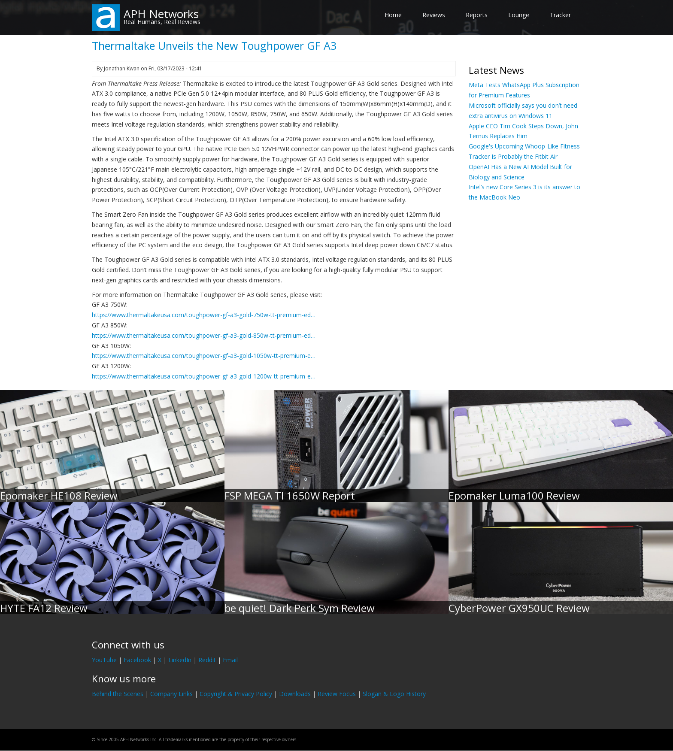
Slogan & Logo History (394, 694)
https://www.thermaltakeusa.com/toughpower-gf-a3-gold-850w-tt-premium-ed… (203, 335)
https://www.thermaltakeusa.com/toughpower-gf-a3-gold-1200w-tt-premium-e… (203, 376)
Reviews (433, 15)
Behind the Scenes (117, 694)
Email (230, 660)
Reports (477, 15)
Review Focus (337, 694)
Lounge (518, 15)
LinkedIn (179, 660)
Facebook (137, 660)
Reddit (207, 660)
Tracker (560, 15)
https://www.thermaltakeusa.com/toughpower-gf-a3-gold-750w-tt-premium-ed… (203, 315)
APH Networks (161, 13)
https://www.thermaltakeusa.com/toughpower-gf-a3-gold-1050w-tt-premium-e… (203, 355)
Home (393, 15)
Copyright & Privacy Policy (236, 694)
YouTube (104, 660)
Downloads (295, 694)
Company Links (171, 694)
